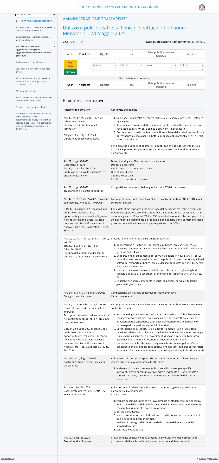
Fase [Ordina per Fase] (131, 54)
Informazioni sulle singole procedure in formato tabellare (33, 42)
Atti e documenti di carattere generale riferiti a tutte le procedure (34, 32)
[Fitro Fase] (131, 69)
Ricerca (70, 72)
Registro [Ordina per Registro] (191, 54)
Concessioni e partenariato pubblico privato (33, 74)
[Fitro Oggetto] (104, 69)
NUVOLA (201, 459)
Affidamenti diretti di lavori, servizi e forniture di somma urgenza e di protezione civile (33, 84)
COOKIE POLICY (7, 459)
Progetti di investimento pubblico (31, 110)
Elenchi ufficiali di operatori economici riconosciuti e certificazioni (34, 102)
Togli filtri (70, 64)
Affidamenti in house (25, 94)
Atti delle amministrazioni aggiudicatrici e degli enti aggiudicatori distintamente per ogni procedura (33, 54)
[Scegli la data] (161, 69)
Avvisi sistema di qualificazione (30, 65)
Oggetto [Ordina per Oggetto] (104, 54)
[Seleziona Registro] (191, 69)
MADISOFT (213, 459)
